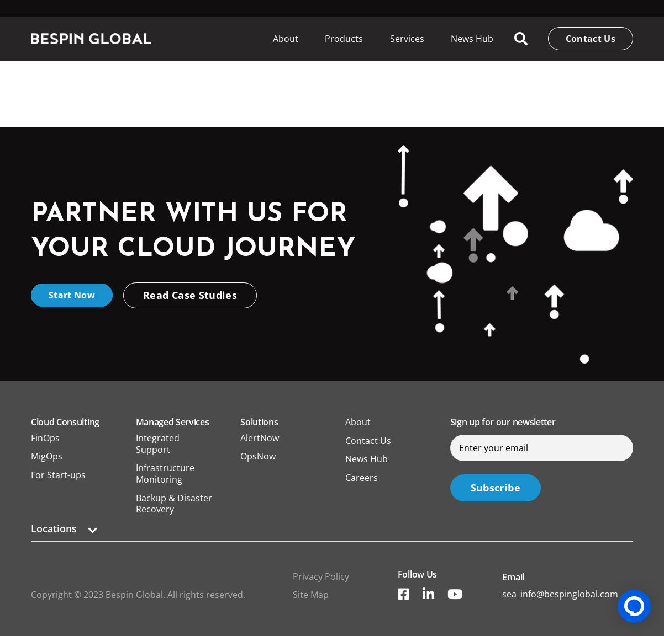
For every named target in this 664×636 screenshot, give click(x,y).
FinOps (45, 438)
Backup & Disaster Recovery (174, 504)
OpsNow (258, 456)
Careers (361, 478)
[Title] (403, 594)
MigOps (46, 456)
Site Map (311, 595)
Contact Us (368, 441)
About (358, 422)
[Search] (521, 38)
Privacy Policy (321, 576)
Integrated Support (158, 444)
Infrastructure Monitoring (165, 473)
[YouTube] (454, 594)
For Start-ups (58, 475)
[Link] (91, 38)
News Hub (366, 459)
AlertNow (259, 438)
